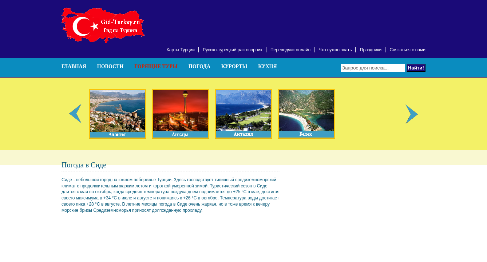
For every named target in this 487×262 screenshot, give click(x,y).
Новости (110, 66)
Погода (199, 66)
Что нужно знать (335, 49)
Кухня (267, 66)
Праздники (370, 49)
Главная (74, 66)
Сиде (262, 185)
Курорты (234, 66)
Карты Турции (181, 49)
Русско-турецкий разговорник (232, 49)
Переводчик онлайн (290, 49)
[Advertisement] (340, 18)
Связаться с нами (407, 49)
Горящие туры (155, 66)
